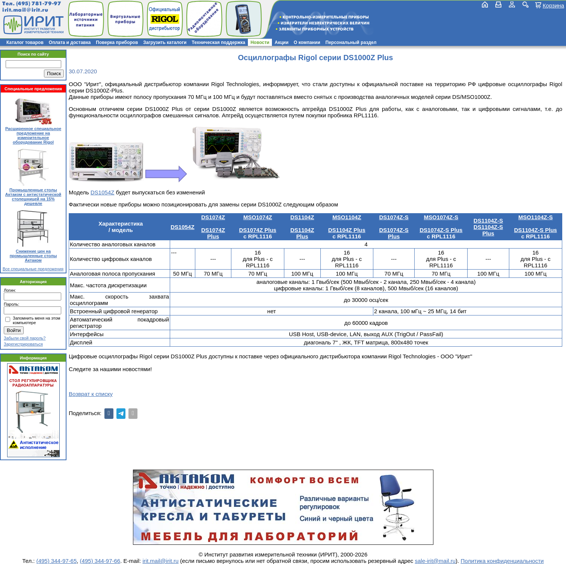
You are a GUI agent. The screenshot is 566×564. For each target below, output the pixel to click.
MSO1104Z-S (535, 217)
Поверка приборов (117, 42)
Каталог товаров (25, 42)
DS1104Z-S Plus (488, 230)
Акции (281, 42)
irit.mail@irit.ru (25, 10)
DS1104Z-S (488, 220)
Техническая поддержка (218, 42)
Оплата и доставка (70, 42)
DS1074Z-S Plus (393, 233)
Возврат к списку (91, 394)
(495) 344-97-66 (100, 561)
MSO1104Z (346, 217)
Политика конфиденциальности (501, 561)
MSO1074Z (257, 217)
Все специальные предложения (33, 269)
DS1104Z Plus (302, 233)
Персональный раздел (351, 42)
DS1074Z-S (393, 217)
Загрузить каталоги (164, 42)
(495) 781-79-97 (38, 3)
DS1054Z (102, 192)
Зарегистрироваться (23, 344)
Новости (260, 42)
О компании (307, 42)
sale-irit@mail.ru (435, 561)
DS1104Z (302, 217)
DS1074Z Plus (213, 233)
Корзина (553, 5)
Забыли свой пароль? (24, 338)
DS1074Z (213, 217)
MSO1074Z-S (441, 217)
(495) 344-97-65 (56, 561)
